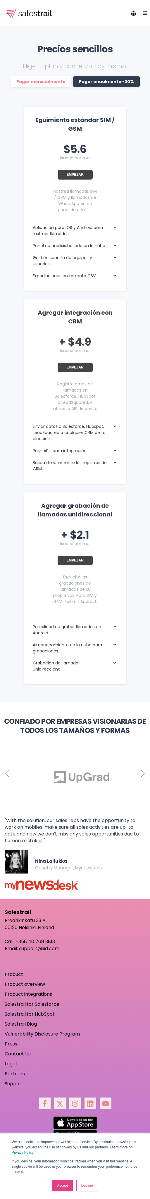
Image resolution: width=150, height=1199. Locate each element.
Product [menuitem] (14, 974)
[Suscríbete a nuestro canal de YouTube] (105, 1103)
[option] (75, 776)
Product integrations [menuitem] (28, 994)
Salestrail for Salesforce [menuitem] (32, 1004)
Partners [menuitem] (15, 1073)
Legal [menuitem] (11, 1063)
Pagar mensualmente (40, 82)
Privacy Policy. (23, 1152)
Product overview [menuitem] (25, 984)
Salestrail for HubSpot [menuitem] (30, 1014)
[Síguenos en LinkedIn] (90, 1103)
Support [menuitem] (14, 1083)
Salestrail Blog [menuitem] (21, 1024)
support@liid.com (39, 948)
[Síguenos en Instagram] (75, 1103)
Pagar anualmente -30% (106, 82)
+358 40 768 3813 (35, 941)
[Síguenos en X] (60, 1103)
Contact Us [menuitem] (18, 1053)
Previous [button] (7, 773)
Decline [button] (87, 1186)
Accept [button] (62, 1186)
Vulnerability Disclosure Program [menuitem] (42, 1034)
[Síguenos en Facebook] (45, 1103)
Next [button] (142, 773)
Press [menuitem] (11, 1043)
